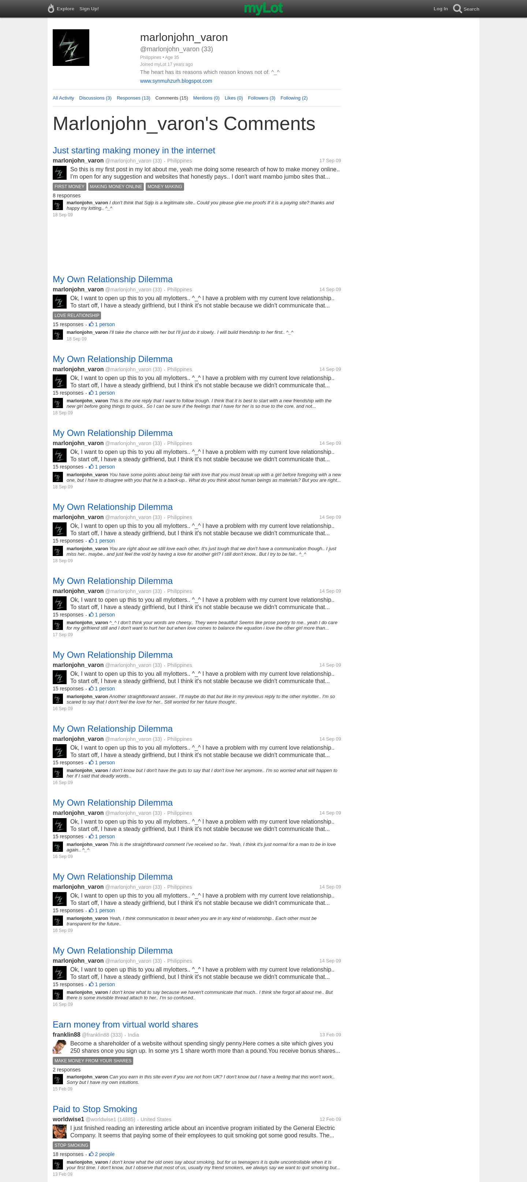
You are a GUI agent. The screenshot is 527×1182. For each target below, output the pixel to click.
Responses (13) (133, 98)
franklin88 (67, 1035)
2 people (105, 1154)
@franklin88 (95, 1035)
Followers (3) (262, 98)
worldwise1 (68, 1119)
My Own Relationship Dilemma (113, 279)
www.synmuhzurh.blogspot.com (176, 81)
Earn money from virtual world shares (125, 1024)
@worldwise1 (101, 1119)
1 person (105, 324)
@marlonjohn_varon (128, 161)
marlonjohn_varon (78, 160)
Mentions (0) (206, 98)
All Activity (63, 98)
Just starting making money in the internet (134, 150)
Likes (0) (234, 98)
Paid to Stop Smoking (95, 1109)
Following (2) (293, 98)
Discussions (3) (95, 98)
